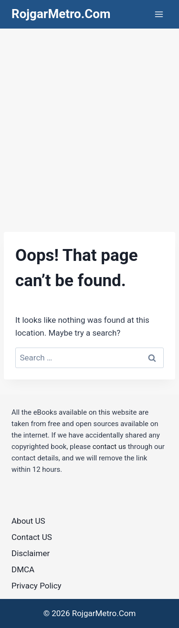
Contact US (31, 537)
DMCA (22, 569)
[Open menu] (159, 14)
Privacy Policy (36, 585)
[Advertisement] (89, 122)
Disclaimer (30, 553)
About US (28, 521)
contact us (109, 446)
